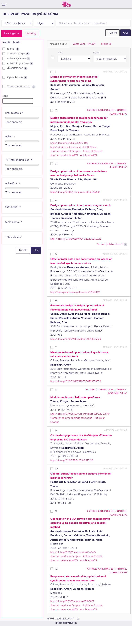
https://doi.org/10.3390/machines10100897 (72, 601)
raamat (13, 49)
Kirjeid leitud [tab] (58, 44)
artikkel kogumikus (20, 63)
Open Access (17, 77)
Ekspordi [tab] (106, 44)
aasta (5, 95)
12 (56, 569)
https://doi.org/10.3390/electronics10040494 (73, 552)
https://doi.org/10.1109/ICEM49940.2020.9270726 (75, 238)
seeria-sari (13, 206)
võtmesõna (13, 237)
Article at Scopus (92, 151)
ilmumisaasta (14, 113)
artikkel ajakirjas (18, 53)
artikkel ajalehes (18, 58)
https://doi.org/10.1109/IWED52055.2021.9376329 (75, 339)
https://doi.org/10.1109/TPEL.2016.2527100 (71, 460)
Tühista (112, 32)
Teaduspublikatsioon (21, 86)
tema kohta (13, 222)
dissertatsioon (17, 68)
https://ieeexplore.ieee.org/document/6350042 (75, 292)
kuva (60, 52)
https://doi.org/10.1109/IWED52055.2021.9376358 (75, 381)
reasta (96, 52)
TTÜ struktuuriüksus (19, 160)
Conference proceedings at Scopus (71, 418)
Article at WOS (88, 155)
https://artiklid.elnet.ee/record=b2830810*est (73, 147)
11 (56, 511)
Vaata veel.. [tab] (84, 44)
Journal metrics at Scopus (65, 151)
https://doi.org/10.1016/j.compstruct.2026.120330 (75, 192)
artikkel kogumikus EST (100, 389)
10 (56, 468)
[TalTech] (67, 4)
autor (10, 136)
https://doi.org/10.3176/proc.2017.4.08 (69, 142)
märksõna (12, 183)
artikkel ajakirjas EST (101, 110)
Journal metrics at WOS (64, 155)
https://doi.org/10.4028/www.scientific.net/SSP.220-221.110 (80, 413)
